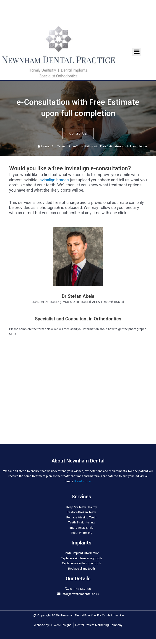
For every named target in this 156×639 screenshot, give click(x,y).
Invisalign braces (53, 179)
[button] (78, 133)
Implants (81, 543)
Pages (61, 146)
